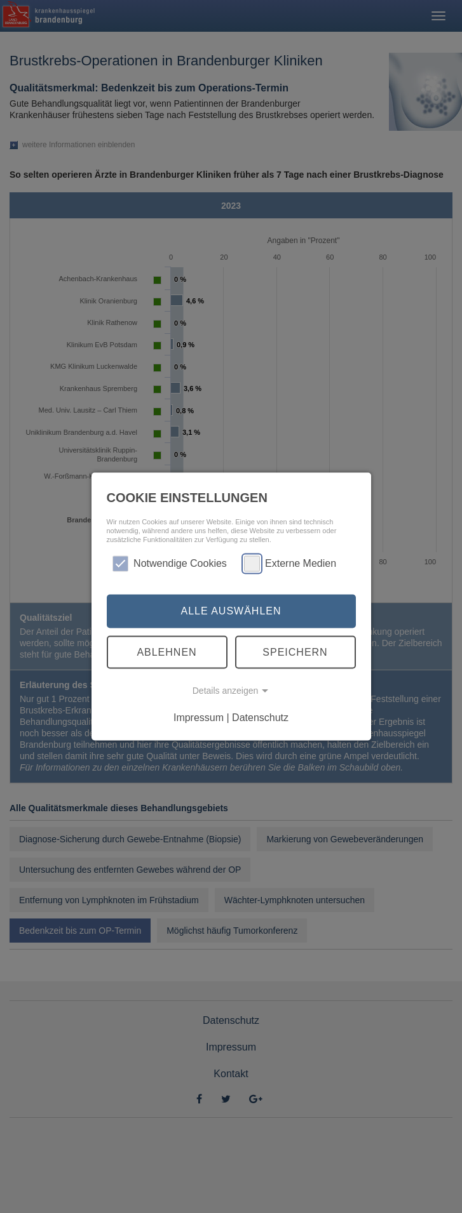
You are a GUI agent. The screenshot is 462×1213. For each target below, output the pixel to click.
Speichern (294, 651)
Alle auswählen (230, 611)
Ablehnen (166, 651)
